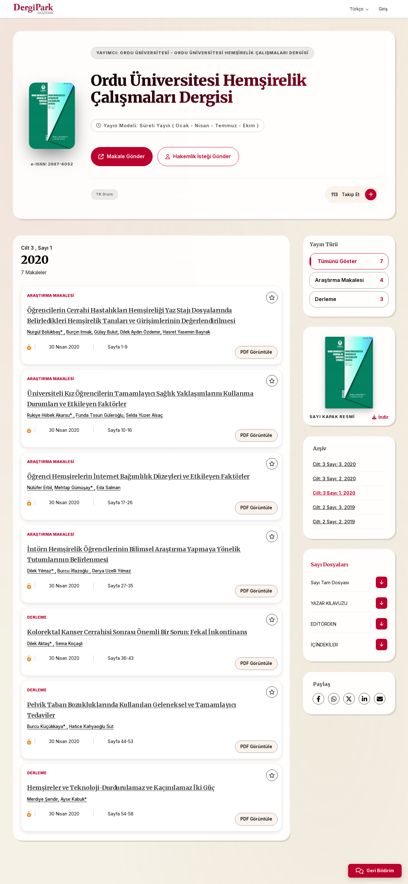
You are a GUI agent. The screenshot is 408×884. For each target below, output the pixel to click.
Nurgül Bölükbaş (50, 348)
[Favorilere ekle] (267, 302)
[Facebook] (318, 698)
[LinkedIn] (364, 698)
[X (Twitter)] (349, 698)
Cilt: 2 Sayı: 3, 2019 (334, 507)
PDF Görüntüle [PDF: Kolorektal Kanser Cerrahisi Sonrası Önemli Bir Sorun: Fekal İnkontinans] (252, 678)
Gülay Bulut (112, 348)
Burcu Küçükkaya (52, 743)
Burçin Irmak (85, 348)
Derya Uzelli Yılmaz (118, 585)
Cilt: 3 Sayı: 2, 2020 (334, 478)
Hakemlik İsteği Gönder (210, 156)
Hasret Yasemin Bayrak (193, 348)
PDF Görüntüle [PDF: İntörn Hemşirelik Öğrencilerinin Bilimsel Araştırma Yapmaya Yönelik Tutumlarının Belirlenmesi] (252, 598)
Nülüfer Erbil (46, 506)
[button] (349, 261)
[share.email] (379, 698)
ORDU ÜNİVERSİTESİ (156, 52)
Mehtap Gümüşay (79, 506)
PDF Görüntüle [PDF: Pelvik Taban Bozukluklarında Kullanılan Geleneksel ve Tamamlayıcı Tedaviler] (252, 757)
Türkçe (357, 8)
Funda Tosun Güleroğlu (106, 427)
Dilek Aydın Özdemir (147, 348)
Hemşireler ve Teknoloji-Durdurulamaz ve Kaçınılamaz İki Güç (137, 801)
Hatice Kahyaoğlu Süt (98, 743)
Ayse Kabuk (79, 812)
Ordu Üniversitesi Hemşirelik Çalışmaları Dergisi (210, 89)
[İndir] (381, 582)
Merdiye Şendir (49, 812)
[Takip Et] (370, 194)
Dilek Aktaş (45, 664)
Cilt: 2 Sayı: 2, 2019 (334, 521)
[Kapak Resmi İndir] (380, 417)
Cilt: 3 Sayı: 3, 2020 (334, 464)
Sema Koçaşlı (75, 664)
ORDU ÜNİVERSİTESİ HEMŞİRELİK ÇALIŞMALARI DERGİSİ (253, 52)
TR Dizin (116, 194)
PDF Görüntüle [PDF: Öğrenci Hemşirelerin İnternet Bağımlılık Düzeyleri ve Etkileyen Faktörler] (252, 519)
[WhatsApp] (333, 698)
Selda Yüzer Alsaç (151, 427)
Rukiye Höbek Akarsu (55, 427)
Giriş (382, 8)
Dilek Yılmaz (46, 585)
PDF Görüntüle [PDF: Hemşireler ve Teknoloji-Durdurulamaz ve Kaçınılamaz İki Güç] (252, 825)
